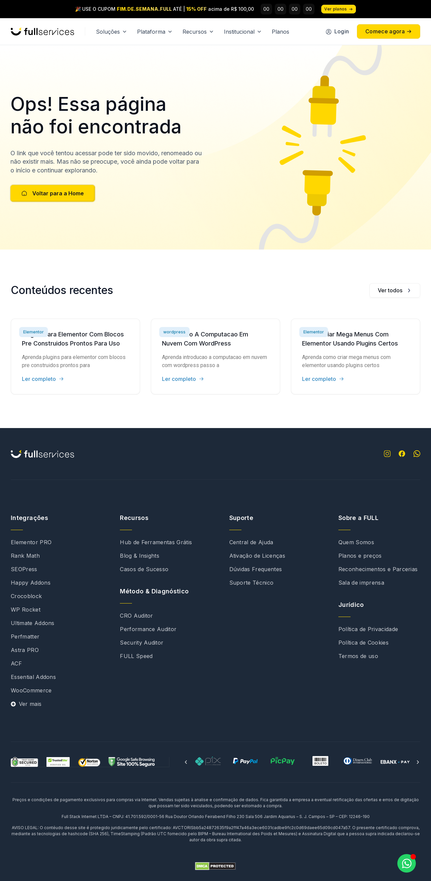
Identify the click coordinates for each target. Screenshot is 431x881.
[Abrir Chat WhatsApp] (406, 863)
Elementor (33, 331)
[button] (186, 762)
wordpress (174, 331)
